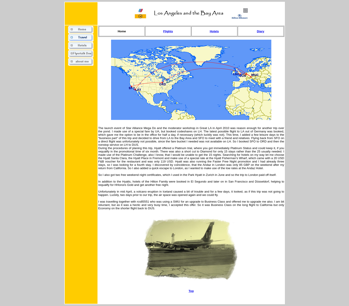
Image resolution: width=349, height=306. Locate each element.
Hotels (214, 31)
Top (191, 291)
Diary (260, 31)
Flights (168, 31)
